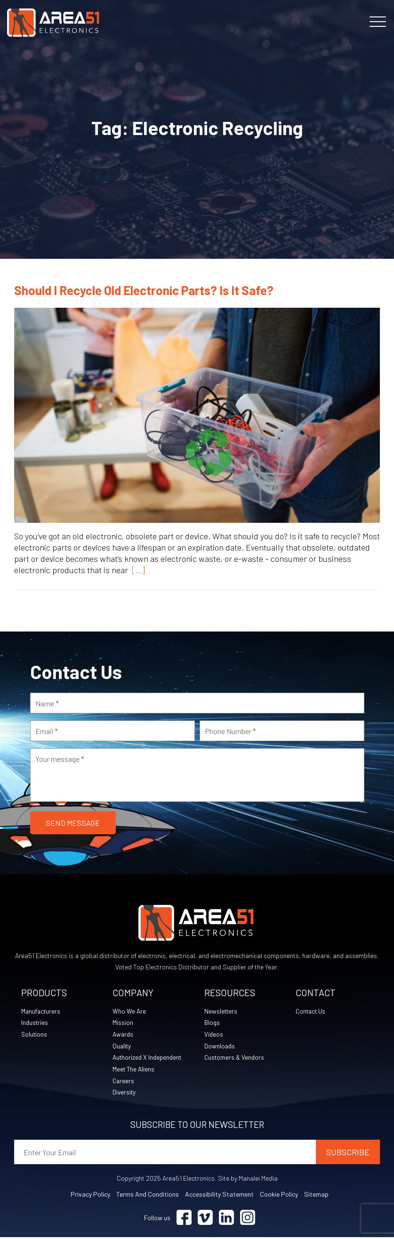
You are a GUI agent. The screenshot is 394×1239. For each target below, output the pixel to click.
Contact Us (312, 1011)
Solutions (34, 1035)
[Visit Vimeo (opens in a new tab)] (205, 1219)
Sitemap (316, 1196)
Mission (123, 1023)
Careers (124, 1082)
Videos (214, 1035)
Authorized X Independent (149, 1059)
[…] (136, 570)
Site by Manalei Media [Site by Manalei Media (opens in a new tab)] (248, 1180)
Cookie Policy (279, 1196)
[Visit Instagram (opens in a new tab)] (247, 1219)
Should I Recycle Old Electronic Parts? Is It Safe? (143, 290)
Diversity (125, 1094)
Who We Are (129, 1011)
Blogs (212, 1023)
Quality (122, 1047)
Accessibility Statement (219, 1196)
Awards (124, 1035)
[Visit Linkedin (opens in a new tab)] (226, 1219)
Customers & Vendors (235, 1059)
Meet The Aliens (134, 1070)
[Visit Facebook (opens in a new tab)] (184, 1219)
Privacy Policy (90, 1196)
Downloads (220, 1047)
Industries (35, 1023)
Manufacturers (42, 1011)
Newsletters (221, 1011)
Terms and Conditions (147, 1196)
